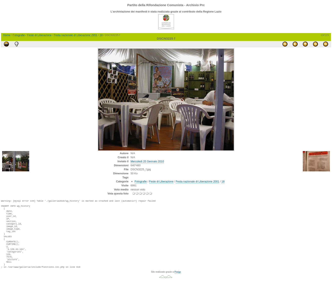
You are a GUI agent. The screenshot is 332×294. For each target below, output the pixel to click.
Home (6, 35)
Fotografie (19, 35)
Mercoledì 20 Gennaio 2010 (147, 161)
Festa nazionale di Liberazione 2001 (75, 35)
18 (101, 35)
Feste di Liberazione (39, 35)
